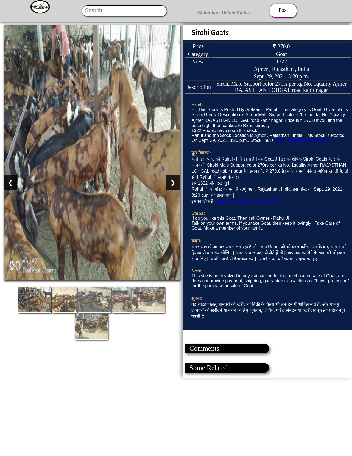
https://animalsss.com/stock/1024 (307, 140)
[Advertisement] (164, 416)
